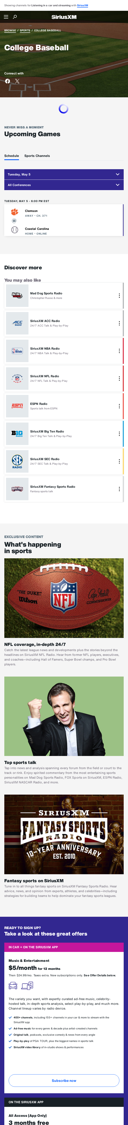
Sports (25, 30)
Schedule (11, 155)
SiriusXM (82, 5)
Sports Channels (37, 155)
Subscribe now (64, 1080)
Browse (10, 30)
